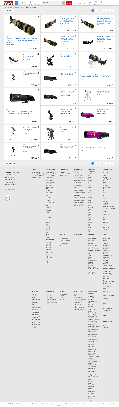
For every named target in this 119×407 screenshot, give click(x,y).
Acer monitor (106, 242)
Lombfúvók (91, 344)
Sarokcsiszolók (92, 366)
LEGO (104, 318)
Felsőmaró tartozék (93, 329)
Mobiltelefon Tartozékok (94, 250)
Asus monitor (106, 247)
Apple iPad (105, 172)
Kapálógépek (91, 351)
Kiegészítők (91, 234)
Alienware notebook (51, 174)
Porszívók (90, 398)
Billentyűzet (91, 240)
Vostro (47, 195)
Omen (47, 230)
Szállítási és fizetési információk (12, 187)
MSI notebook (49, 187)
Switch (47, 254)
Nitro (47, 262)
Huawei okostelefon (79, 184)
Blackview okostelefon (79, 197)
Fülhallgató (105, 205)
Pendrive (90, 243)
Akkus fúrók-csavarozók (94, 361)
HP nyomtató (106, 278)
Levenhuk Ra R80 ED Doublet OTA (19, 111)
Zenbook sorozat (50, 237)
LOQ (47, 215)
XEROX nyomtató (107, 286)
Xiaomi (90, 190)
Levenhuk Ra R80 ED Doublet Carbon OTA (67, 73)
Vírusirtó (62, 299)
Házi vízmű (91, 354)
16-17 (89, 257)
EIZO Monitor (106, 260)
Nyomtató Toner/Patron (108, 281)
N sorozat (48, 241)
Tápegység (34, 306)
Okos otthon (63, 234)
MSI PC (104, 224)
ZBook (47, 234)
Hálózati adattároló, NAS (52, 301)
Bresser (99, 96)
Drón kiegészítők (78, 297)
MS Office (62, 296)
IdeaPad (48, 204)
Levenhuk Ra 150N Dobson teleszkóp (66, 110)
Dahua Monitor (106, 257)
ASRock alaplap (36, 314)
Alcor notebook (49, 180)
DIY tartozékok (92, 314)
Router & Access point (51, 302)
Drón (75, 294)
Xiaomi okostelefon (79, 179)
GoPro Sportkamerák (79, 307)
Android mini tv (78, 234)
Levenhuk (26, 77)
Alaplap (34, 311)
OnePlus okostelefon (79, 192)
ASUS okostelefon (78, 177)
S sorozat (48, 247)
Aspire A (48, 261)
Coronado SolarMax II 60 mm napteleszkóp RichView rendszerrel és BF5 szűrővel (30, 57)
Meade (12, 44)
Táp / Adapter (91, 272)
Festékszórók (91, 395)
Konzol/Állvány (92, 274)
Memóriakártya (92, 238)
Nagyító (104, 303)
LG (89, 215)
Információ (37, 3)
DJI (75, 296)
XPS (47, 199)
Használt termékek (36, 177)
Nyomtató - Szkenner (109, 268)
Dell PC (104, 217)
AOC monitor (106, 248)
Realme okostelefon (79, 202)
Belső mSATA (35, 326)
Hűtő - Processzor (36, 307)
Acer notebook (49, 251)
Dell (103, 195)
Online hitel (7, 170)
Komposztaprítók (92, 349)
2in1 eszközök (106, 187)
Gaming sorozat (50, 239)
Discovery (63, 25)
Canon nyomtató (107, 276)
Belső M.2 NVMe (36, 324)
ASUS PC (105, 226)
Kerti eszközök (92, 336)
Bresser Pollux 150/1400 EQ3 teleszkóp (30, 146)
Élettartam (30, 77)
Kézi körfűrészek (93, 380)
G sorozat (48, 200)
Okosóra (76, 187)
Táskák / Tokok (92, 252)
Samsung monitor (107, 245)
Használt (62, 172)
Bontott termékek (36, 172)
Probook (48, 225)
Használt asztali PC (65, 174)
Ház (33, 304)
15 (46, 219)
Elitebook (48, 227)
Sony (89, 224)
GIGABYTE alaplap (37, 316)
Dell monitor (105, 237)
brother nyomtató (107, 285)
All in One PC (106, 214)
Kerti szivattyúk (92, 353)
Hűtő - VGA (35, 309)
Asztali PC (105, 211)
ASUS (104, 190)
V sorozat (48, 210)
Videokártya (35, 301)
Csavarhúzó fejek (93, 301)
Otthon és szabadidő (108, 295)
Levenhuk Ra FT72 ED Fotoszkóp (92, 148)
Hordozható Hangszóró (108, 206)
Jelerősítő (48, 296)
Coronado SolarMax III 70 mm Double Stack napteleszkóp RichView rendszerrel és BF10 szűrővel (105, 40)
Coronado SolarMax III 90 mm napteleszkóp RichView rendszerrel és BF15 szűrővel (68, 21)
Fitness (104, 325)
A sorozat (48, 184)
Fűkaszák (90, 348)
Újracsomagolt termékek (38, 174)
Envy (47, 232)
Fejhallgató (105, 203)
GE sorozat (49, 189)
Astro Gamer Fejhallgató (109, 208)
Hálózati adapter (50, 297)
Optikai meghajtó (36, 299)
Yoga (47, 205)
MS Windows (63, 294)
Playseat (90, 265)
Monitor (105, 234)
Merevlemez (35, 297)
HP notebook (49, 217)
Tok (89, 179)
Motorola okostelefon (79, 189)
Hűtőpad (90, 264)
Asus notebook (49, 235)
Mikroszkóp (105, 298)
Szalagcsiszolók (92, 375)
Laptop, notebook (51, 169)
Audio (104, 198)
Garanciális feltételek (10, 189)
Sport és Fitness (107, 321)
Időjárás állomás (107, 307)
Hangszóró (105, 201)
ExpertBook (49, 249)
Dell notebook (49, 192)
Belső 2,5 (34, 321)
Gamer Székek (92, 247)
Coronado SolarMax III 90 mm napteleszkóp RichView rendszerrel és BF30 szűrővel (68, 39)
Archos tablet (106, 185)
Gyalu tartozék (92, 331)
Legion (47, 214)
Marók (91, 383)
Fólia (89, 175)
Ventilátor (105, 312)
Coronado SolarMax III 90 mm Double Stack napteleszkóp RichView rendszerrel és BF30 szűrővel (22, 40)
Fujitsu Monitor (106, 258)
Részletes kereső (68, 3)
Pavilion (48, 222)
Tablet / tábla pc (107, 169)
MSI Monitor (106, 262)
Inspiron (48, 194)
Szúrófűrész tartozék (93, 319)
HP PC (104, 219)
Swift (47, 259)
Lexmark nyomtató (107, 275)
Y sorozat (48, 209)
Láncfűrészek (92, 346)
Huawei (90, 182)
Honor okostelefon (78, 190)
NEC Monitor (106, 264)
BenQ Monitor (106, 252)
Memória (34, 296)
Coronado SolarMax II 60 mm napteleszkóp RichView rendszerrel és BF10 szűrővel (96, 76)
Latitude (48, 197)
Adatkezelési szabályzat (11, 184)
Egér (89, 237)
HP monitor (105, 240)
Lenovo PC (105, 216)
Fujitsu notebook (50, 182)
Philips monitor (106, 250)
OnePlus (90, 207)
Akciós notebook (50, 172)
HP (103, 180)
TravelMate (49, 257)
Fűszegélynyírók (92, 339)
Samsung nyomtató (107, 271)
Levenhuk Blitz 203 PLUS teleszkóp (31, 73)
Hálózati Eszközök (51, 291)
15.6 (89, 255)
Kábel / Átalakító (92, 267)
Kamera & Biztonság (65, 237)
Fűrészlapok (92, 303)
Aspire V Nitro (50, 252)
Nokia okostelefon (78, 175)
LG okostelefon (78, 185)
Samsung (90, 199)
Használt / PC (64, 169)
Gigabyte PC (106, 222)
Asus (104, 174)
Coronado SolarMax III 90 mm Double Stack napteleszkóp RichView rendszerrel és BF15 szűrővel (105, 21)
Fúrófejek (91, 299)
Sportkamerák (77, 304)
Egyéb (90, 180)
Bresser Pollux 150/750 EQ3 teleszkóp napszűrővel (30, 129)
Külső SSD (34, 327)
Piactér (34, 169)
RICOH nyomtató (107, 283)
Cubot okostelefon (78, 204)
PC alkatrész (35, 291)
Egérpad (90, 262)
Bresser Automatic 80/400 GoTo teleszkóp (68, 128)
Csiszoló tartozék (92, 323)
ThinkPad (48, 207)
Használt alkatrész (64, 175)
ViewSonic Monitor (107, 265)
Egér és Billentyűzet (93, 242)
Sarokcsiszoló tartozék (94, 328)
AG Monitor (105, 253)
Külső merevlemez (93, 248)
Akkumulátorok (93, 297)
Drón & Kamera (78, 291)
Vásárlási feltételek (9, 177)
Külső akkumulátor (93, 245)
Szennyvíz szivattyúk (93, 356)
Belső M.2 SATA (36, 322)
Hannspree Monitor (107, 255)
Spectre (48, 229)
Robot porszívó (64, 238)
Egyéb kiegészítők (92, 260)
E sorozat (48, 185)
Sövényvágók (92, 343)
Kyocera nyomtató (107, 280)
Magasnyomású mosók (94, 400)
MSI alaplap (35, 317)
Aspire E (48, 256)
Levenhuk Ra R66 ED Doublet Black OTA (67, 146)
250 (47, 224)
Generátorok (91, 396)
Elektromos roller (107, 324)
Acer (104, 192)
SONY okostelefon (78, 182)
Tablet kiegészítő (107, 179)
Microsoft (105, 184)
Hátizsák (90, 258)
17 (46, 220)
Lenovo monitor (106, 238)
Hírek (6, 191)
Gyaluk (92, 381)
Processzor (34, 294)
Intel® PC (105, 231)
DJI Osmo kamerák (79, 309)
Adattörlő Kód (8, 175)
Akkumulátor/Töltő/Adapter (80, 299)
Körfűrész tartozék (92, 321)
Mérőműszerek (92, 388)
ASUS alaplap (35, 312)
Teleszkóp (105, 300)
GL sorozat (48, 190)
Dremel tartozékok (93, 313)
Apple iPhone (77, 174)
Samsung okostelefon (79, 180)
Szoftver (62, 291)
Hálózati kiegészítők (51, 299)
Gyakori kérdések (9, 182)
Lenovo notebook (50, 202)
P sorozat (48, 244)
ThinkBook (48, 212)
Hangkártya (35, 302)
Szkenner (105, 288)
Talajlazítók (91, 341)
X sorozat (48, 242)
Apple (89, 174)
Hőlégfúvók (91, 393)
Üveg (89, 177)
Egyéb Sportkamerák (79, 306)
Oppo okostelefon (78, 205)
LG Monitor (105, 243)
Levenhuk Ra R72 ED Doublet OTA (104, 110)
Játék (104, 315)
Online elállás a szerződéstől (12, 172)
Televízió (105, 291)
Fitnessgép (105, 327)
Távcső (104, 302)
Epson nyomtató (107, 273)
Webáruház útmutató (10, 179)
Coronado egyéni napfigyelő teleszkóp (66, 55)
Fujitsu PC (105, 229)
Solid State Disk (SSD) (37, 319)
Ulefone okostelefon (79, 199)
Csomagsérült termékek (38, 175)
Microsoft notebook (50, 175)
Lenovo (104, 175)
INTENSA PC (106, 227)
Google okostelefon (79, 200)
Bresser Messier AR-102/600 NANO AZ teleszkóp (103, 93)
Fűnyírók (90, 338)
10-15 (89, 253)
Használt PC (106, 221)
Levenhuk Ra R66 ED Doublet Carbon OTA (67, 92)
